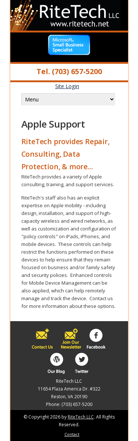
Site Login (67, 86)
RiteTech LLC (81, 417)
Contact (71, 434)
